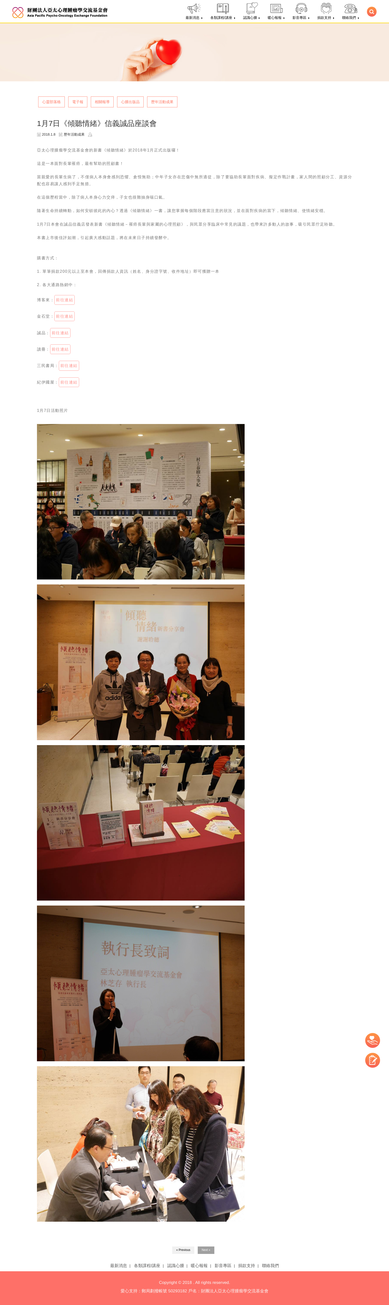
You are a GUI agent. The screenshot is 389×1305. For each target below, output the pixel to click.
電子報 (77, 102)
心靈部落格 (51, 102)
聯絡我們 (270, 1265)
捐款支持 (246, 1265)
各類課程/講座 (147, 1265)
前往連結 (64, 300)
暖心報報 (199, 1265)
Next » (206, 1250)
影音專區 (223, 1265)
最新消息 (118, 1265)
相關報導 (102, 102)
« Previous (183, 1250)
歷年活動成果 (162, 102)
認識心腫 (175, 1265)
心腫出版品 (130, 102)
